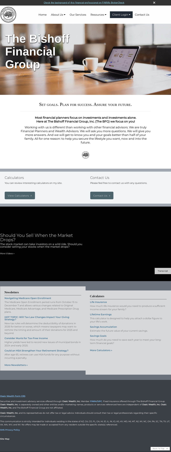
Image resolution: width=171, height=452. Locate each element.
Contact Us (142, 14)
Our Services (78, 14)
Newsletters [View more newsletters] (12, 288)
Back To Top (160, 448)
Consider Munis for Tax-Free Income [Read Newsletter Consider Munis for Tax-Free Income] (26, 334)
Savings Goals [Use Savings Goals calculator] (98, 339)
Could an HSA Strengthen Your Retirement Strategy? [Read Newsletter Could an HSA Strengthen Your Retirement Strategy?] (36, 346)
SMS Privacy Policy (10, 429)
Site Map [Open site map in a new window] (4, 438)
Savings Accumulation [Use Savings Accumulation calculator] (103, 330)
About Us (57, 14)
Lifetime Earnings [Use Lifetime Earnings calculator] (101, 317)
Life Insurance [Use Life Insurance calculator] (98, 305)
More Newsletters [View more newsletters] (16, 361)
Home (42, 14)
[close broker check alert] (154, 2)
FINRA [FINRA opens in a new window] (93, 401)
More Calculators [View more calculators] (101, 353)
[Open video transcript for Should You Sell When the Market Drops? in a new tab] (163, 270)
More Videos (7, 253)
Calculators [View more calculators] (97, 299)
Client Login (120, 14)
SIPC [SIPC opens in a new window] (99, 401)
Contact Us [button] (100, 195)
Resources (97, 14)
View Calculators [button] (18, 195)
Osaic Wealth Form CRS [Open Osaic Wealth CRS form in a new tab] (12, 395)
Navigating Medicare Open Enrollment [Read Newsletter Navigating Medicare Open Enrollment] (28, 294)
